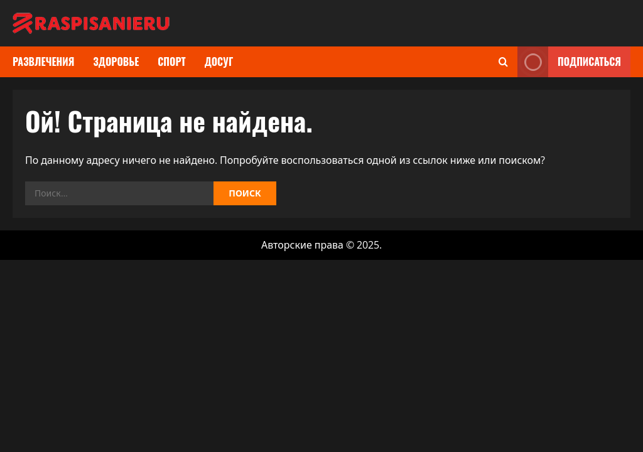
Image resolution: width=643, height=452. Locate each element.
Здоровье (116, 61)
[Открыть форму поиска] (503, 62)
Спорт (171, 61)
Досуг (219, 61)
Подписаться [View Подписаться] (569, 61)
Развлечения (43, 61)
